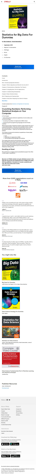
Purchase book (5, 388)
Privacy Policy (19, 413)
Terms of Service (4, 471)
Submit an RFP (4, 420)
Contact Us (18, 409)
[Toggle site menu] (1, 1)
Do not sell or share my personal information (10, 466)
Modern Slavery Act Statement (7, 472)
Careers (3, 411)
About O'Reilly (5, 406)
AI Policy (18, 415)
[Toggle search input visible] (34, 1)
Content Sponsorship (6, 424)
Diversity (3, 422)
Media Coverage (5, 415)
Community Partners (6, 417)
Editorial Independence (19, 471)
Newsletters (18, 411)
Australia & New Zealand (7, 431)
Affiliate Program (5, 418)
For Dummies (7, 57)
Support (18, 406)
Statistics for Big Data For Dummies (20, 103)
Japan (2, 433)
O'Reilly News (4, 413)
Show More (4, 100)
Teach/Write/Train (5, 409)
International (5, 428)
